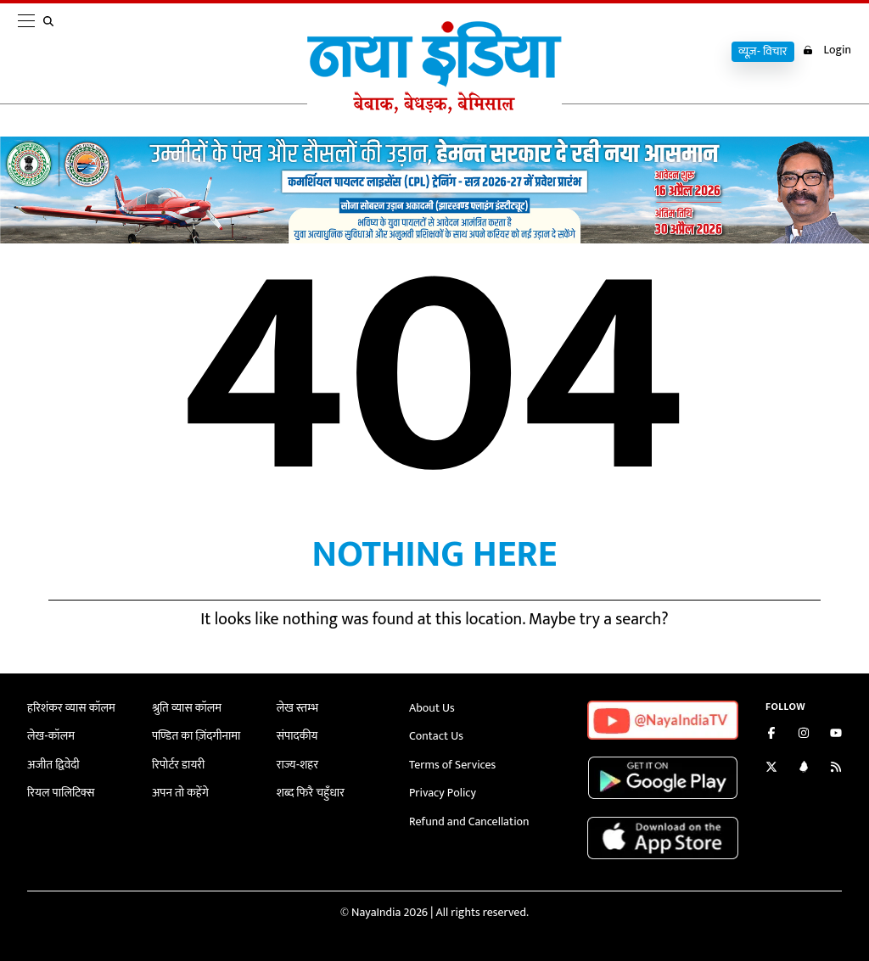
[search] (51, 52)
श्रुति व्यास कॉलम (186, 708)
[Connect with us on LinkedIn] (804, 769)
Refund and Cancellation (469, 821)
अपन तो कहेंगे (180, 792)
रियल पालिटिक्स (61, 792)
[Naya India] (434, 109)
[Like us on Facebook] (771, 735)
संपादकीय (297, 736)
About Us (432, 708)
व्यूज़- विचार (763, 51)
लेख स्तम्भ (297, 708)
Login (827, 50)
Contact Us (436, 736)
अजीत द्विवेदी (53, 764)
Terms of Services (452, 764)
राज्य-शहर (297, 764)
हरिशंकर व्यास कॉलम (71, 708)
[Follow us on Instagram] (804, 735)
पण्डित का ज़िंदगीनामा (196, 736)
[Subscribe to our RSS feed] (836, 769)
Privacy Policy (442, 792)
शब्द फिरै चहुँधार (311, 792)
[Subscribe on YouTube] (836, 735)
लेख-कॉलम (51, 736)
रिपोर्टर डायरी (178, 764)
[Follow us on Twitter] (771, 769)
